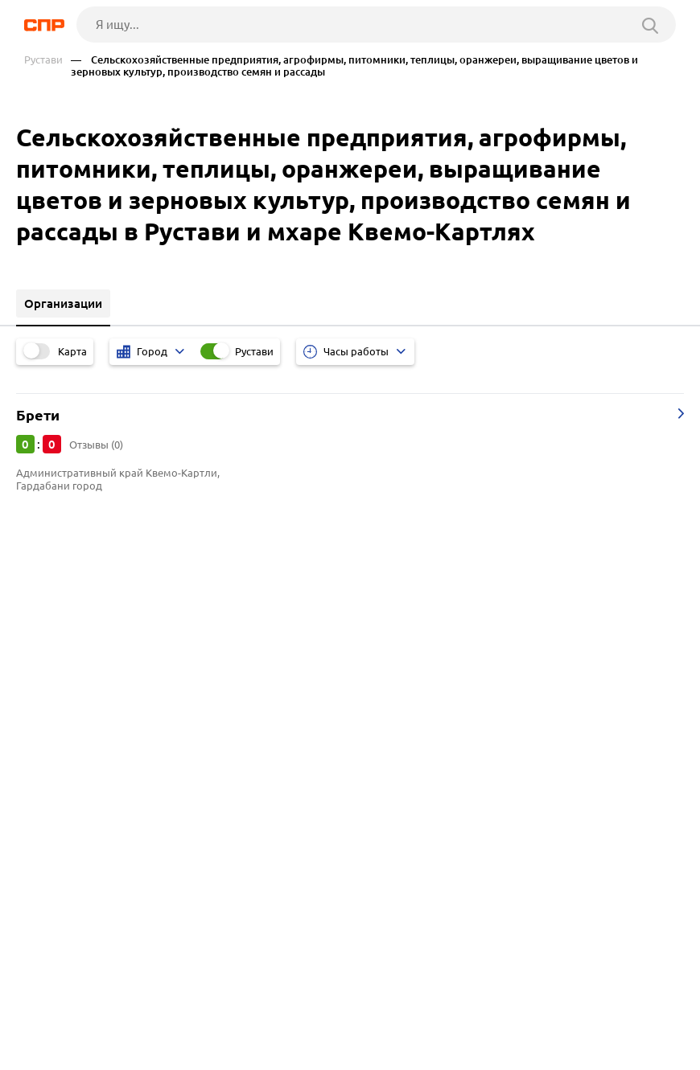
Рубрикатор (54, 1022)
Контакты (384, 1022)
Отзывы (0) (96, 444)
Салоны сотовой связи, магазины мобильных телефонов (183, 777)
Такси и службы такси (82, 737)
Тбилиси (46, 642)
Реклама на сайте (267, 1022)
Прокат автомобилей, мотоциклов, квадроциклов (164, 717)
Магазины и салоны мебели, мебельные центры (158, 757)
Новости (154, 1022)
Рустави (43, 60)
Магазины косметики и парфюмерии (126, 797)
